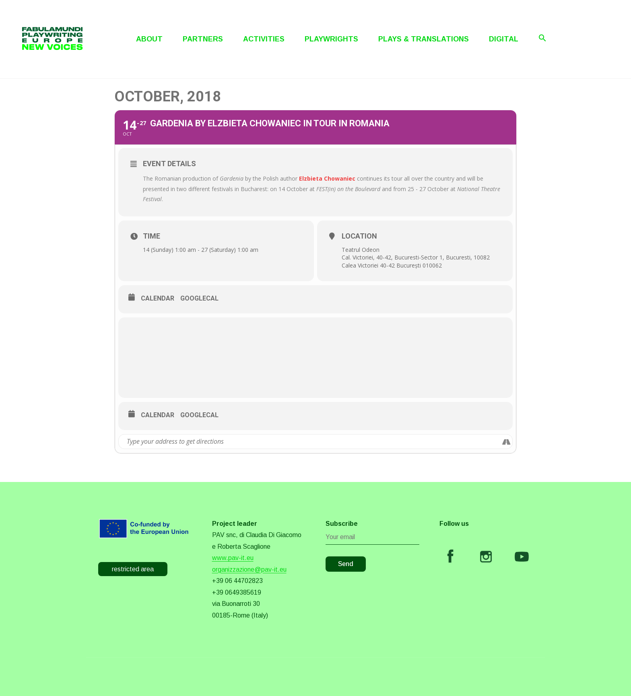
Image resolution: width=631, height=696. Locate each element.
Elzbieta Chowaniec (327, 178)
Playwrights (331, 39)
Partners (203, 39)
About (149, 39)
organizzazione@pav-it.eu (249, 569)
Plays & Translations (423, 39)
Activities (264, 39)
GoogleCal (199, 298)
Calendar (157, 298)
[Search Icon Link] (542, 38)
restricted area (133, 569)
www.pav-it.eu (233, 557)
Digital (503, 39)
